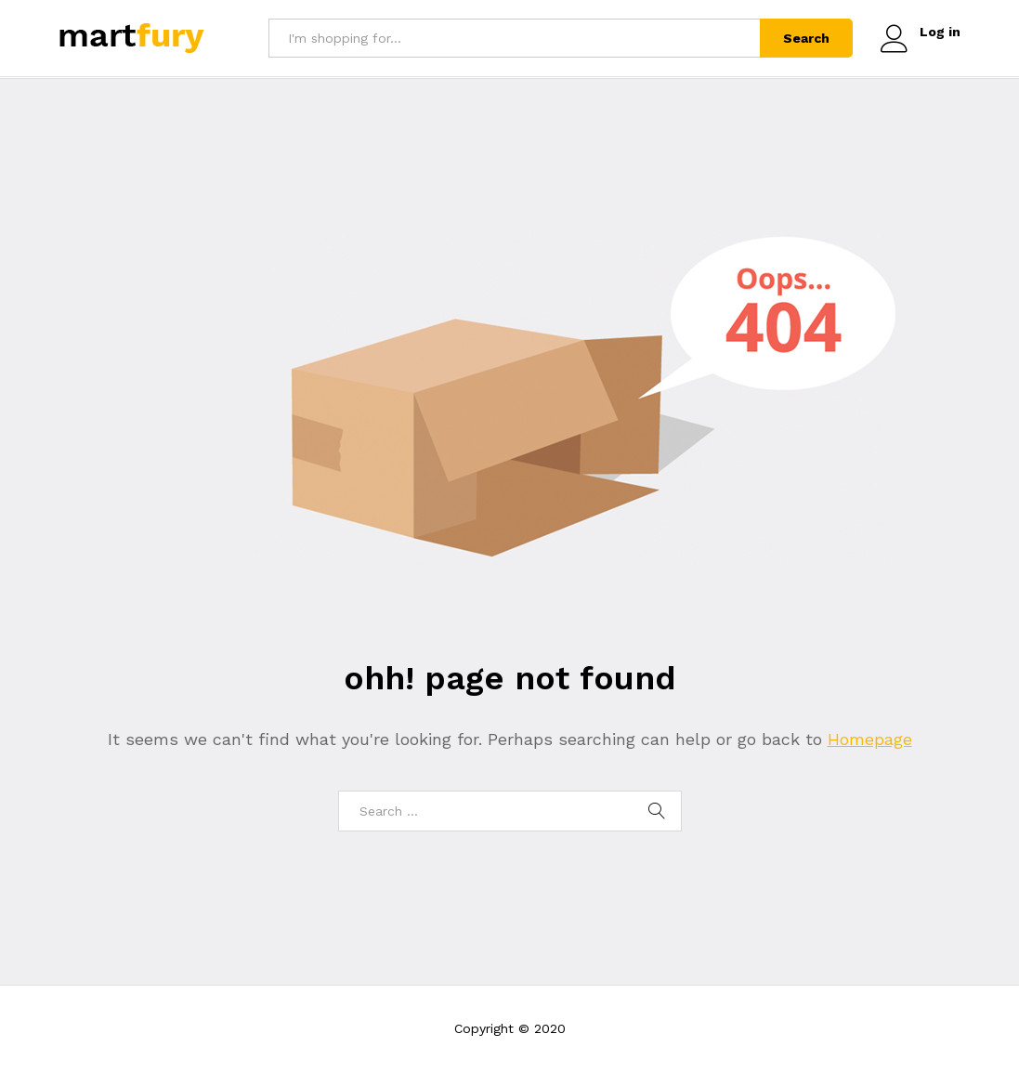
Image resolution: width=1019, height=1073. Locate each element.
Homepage (870, 739)
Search (806, 38)
